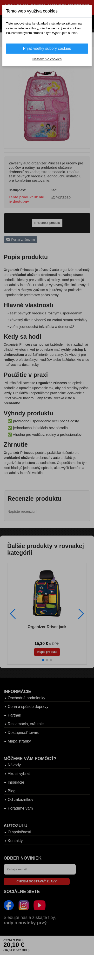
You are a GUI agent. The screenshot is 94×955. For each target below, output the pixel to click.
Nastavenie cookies (46, 59)
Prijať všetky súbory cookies (47, 48)
